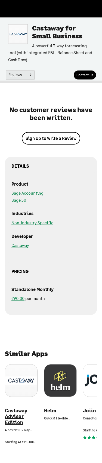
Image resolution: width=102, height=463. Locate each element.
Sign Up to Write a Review (51, 138)
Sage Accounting (27, 192)
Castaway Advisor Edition (16, 416)
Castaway (20, 245)
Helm (50, 410)
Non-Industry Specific (32, 222)
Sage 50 (18, 200)
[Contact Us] (85, 74)
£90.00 (17, 298)
